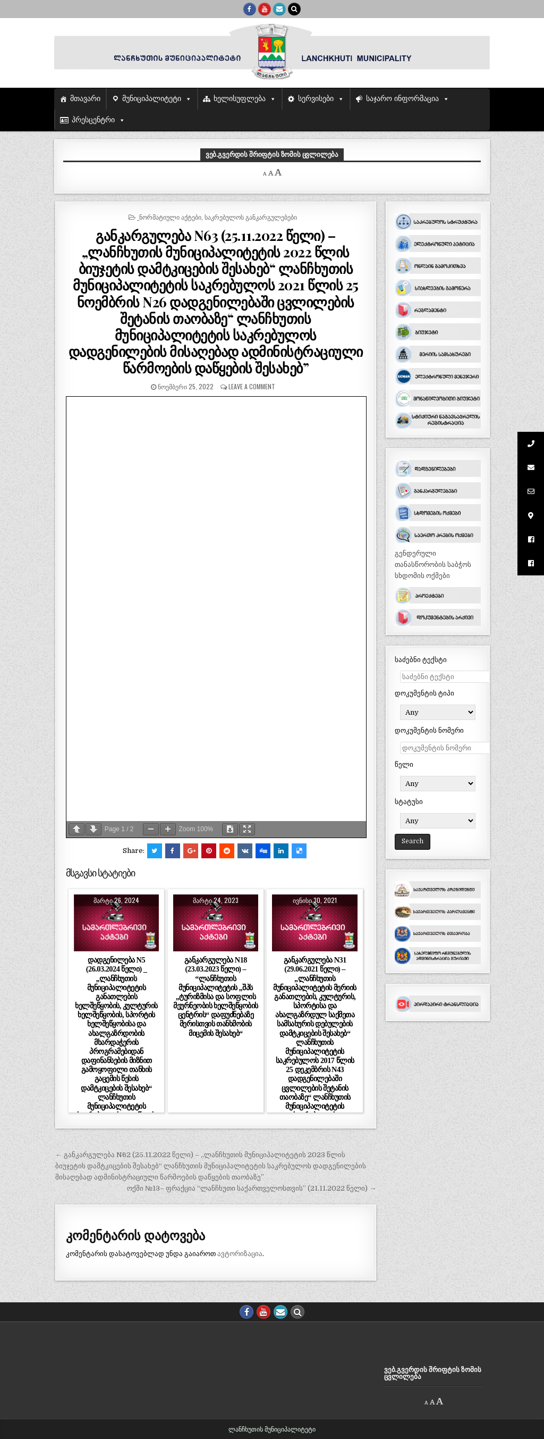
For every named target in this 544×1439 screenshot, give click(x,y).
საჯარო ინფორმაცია (402, 99)
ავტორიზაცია (239, 1254)
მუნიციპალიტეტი (151, 99)
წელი (404, 764)
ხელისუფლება (240, 99)
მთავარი (85, 99)
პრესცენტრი (93, 120)
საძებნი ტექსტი (421, 660)
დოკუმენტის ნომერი (429, 730)
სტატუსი (409, 802)
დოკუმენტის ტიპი (424, 693)
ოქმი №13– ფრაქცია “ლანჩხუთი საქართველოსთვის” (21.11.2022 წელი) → (251, 1188)
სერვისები (316, 99)
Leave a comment (251, 386)
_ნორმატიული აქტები (169, 216)
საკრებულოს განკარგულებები (251, 216)
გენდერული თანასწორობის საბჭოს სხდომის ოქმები (433, 564)
